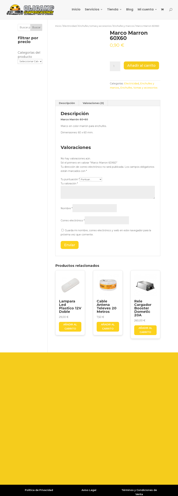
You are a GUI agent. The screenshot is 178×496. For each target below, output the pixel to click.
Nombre (66, 208)
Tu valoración (69, 183)
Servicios (92, 10)
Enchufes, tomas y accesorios (94, 26)
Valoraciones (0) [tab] (93, 103)
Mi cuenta (146, 10)
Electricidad (69, 26)
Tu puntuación (70, 179)
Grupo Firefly (136, 490)
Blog (129, 10)
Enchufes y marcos (123, 26)
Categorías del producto (29, 55)
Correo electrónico (73, 220)
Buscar (36, 27)
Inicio (76, 10)
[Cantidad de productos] (115, 66)
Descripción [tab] (67, 103)
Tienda (112, 10)
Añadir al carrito (141, 65)
